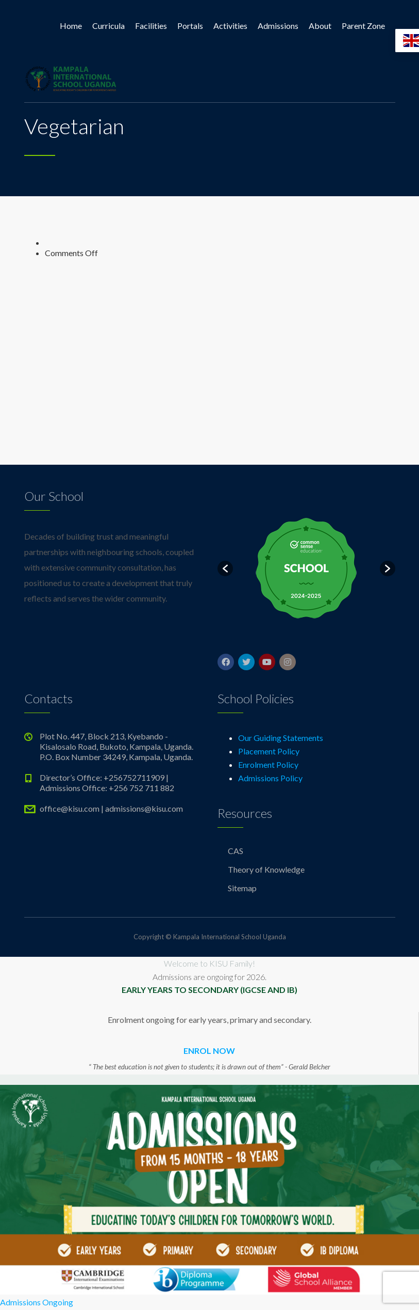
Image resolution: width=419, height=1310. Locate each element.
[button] (225, 568)
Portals (190, 25)
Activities (230, 25)
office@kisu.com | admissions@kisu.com (111, 808)
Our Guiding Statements (280, 738)
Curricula (108, 25)
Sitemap (242, 888)
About (320, 25)
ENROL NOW (209, 1050)
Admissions (278, 25)
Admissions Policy (270, 778)
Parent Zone (363, 25)
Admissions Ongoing (36, 1302)
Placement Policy (268, 751)
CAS (235, 851)
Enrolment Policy (268, 764)
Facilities (151, 25)
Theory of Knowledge (266, 869)
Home (71, 25)
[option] (306, 568)
